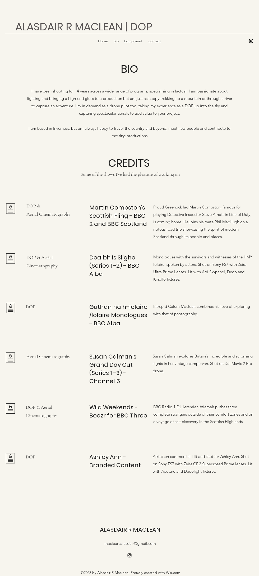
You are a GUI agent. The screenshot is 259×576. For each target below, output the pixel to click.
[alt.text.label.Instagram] (251, 41)
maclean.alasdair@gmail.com (130, 543)
